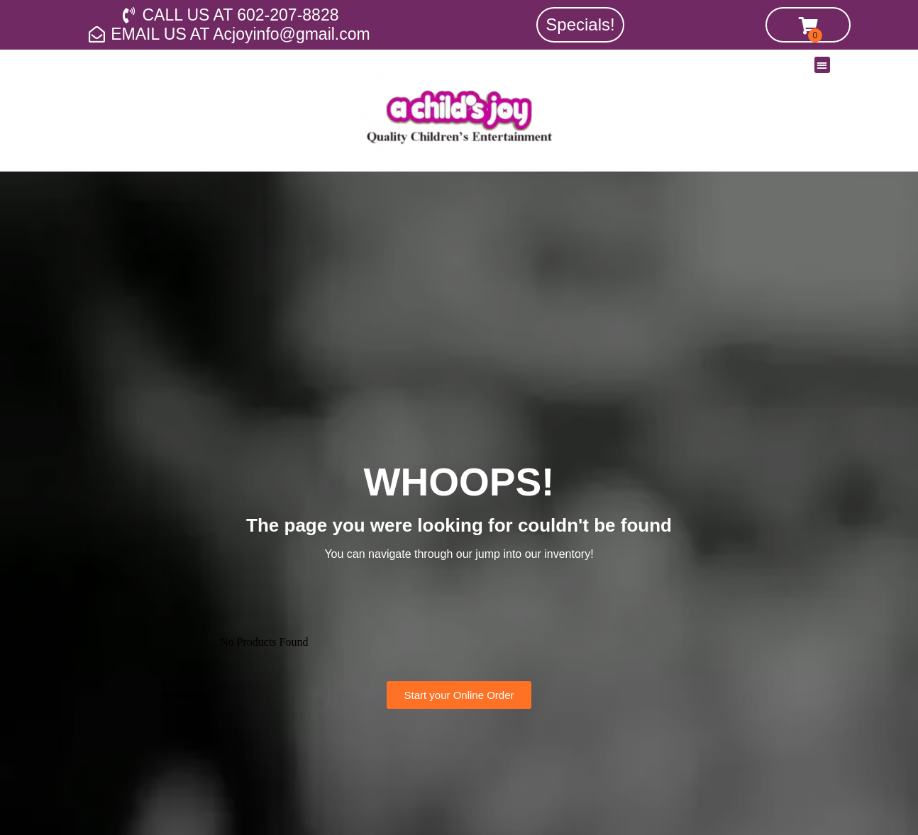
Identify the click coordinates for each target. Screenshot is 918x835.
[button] (822, 65)
